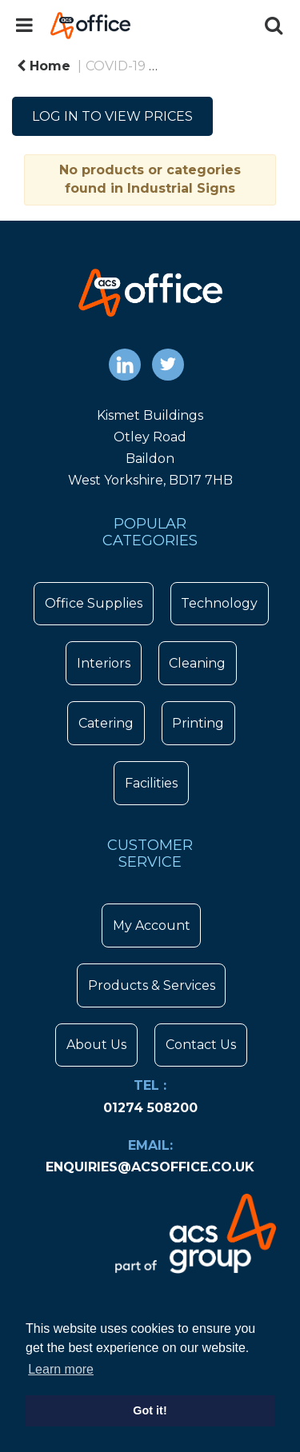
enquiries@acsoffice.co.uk (150, 1167)
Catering (106, 723)
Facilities (151, 783)
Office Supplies (93, 603)
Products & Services (151, 985)
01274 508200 (150, 1107)
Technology (219, 603)
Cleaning (197, 663)
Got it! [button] (149, 1410)
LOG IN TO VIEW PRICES (112, 116)
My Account (151, 925)
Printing (198, 723)
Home (43, 66)
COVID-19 (116, 66)
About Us (96, 1044)
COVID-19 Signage (224, 66)
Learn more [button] (61, 1369)
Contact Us (201, 1044)
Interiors (103, 663)
